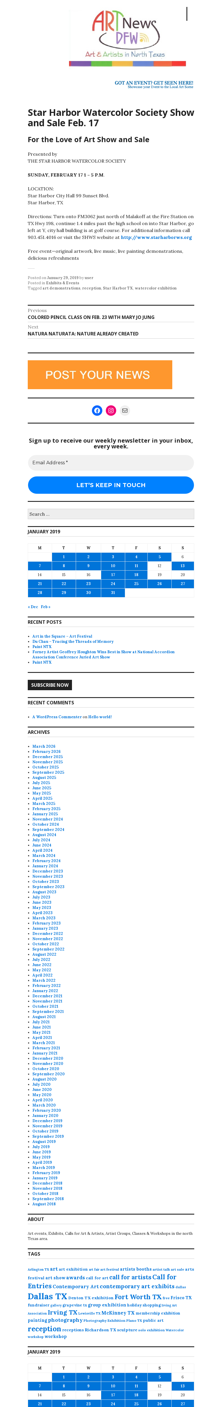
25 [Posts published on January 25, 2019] (136, 583)
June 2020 (42, 1089)
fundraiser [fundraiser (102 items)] (38, 1305)
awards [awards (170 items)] (75, 1277)
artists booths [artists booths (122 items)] (136, 1269)
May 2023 (41, 907)
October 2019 (45, 1131)
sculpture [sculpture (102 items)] (127, 1329)
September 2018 (48, 1198)
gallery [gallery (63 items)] (56, 1305)
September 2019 (48, 1136)
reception (91, 288)
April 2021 (42, 1037)
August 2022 (44, 954)
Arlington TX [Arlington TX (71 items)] (38, 1269)
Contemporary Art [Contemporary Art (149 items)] (76, 1286)
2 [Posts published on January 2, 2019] (88, 556)
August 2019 (44, 1141)
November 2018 (47, 1188)
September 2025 (48, 772)
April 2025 (42, 798)
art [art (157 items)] (54, 1269)
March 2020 (44, 1105)
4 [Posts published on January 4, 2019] (136, 556)
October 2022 (45, 944)
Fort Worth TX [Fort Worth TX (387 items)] (138, 1297)
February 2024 (46, 860)
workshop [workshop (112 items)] (56, 1336)
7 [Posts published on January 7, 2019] (40, 565)
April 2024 (42, 850)
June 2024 (41, 845)
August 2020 (44, 1079)
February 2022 (46, 985)
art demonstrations (61, 288)
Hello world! (100, 716)
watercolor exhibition (156, 288)
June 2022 (41, 964)
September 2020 (48, 1074)
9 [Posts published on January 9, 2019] (88, 565)
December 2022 (47, 933)
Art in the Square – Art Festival (62, 636)
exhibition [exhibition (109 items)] (103, 1297)
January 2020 (45, 1115)
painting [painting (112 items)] (37, 1320)
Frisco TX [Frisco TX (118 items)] (181, 1297)
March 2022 (44, 980)
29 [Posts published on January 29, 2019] (64, 592)
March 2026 (44, 746)
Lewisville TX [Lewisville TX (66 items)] (89, 1313)
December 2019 (47, 1120)
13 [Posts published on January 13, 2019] (183, 565)
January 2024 (45, 866)
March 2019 (43, 1167)
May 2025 (41, 793)
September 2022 (48, 949)
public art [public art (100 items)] (153, 1320)
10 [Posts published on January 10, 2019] (113, 565)
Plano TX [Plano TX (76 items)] (134, 1320)
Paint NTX (42, 646)
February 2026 (46, 751)
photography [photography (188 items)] (65, 1320)
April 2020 (42, 1100)
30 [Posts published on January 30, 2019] (88, 592)
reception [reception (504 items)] (44, 1328)
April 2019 (42, 1162)
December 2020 (47, 1058)
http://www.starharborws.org (156, 237)
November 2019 (47, 1126)
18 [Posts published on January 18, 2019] (136, 574)
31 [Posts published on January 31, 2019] (113, 592)
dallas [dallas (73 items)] (180, 1287)
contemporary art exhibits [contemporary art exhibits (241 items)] (137, 1286)
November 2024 (47, 819)
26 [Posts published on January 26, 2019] (159, 583)
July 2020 (41, 1084)
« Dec (33, 606)
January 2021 (45, 1053)
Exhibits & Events (62, 283)
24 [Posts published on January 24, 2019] (113, 583)
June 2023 (41, 902)
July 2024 (41, 840)
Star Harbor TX (118, 288)
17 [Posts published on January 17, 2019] (113, 574)
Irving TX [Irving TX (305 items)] (62, 1312)
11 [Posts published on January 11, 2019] (136, 565)
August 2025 (44, 777)
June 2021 (41, 1027)
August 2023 (44, 892)
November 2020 (47, 1063)
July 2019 (41, 1146)
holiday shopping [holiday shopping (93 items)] (144, 1305)
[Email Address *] (111, 463)
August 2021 (44, 1016)
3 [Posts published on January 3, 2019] (113, 556)
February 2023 (46, 923)
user (89, 277)
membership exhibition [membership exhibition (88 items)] (158, 1313)
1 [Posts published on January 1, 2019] (64, 556)
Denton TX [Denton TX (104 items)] (79, 1297)
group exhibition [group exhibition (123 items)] (107, 1305)
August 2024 (44, 834)
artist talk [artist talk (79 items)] (161, 1269)
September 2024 (48, 829)
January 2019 (45, 1178)
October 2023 (45, 881)
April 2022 (42, 975)
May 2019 (41, 1157)
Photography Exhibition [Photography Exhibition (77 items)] (104, 1320)
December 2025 (47, 756)
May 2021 (41, 1032)
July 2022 (41, 959)
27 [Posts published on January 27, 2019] (183, 583)
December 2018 (47, 1183)
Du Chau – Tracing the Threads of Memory (73, 641)
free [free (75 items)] (166, 1298)
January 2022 (45, 990)
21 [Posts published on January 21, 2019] (40, 583)
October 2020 (45, 1068)
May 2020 (41, 1094)
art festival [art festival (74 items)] (109, 1269)
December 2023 (47, 871)
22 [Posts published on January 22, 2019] (64, 583)
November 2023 (47, 876)
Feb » (46, 606)
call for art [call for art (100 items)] (97, 1277)
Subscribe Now (50, 685)
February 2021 (46, 1048)
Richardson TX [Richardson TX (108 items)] (100, 1329)
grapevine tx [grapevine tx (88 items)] (74, 1305)
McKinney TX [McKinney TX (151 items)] (118, 1313)
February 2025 (46, 808)
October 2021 (45, 1006)
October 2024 (45, 824)
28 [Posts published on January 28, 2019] (40, 592)
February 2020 (46, 1110)
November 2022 (47, 938)
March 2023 (44, 918)
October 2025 (45, 767)
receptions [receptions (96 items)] (73, 1329)
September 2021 (48, 1011)
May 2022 (41, 970)
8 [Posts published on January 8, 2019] (64, 565)
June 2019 (41, 1152)
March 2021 (43, 1042)
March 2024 (44, 855)
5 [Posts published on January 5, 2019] (160, 556)
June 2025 (41, 788)
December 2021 (47, 996)
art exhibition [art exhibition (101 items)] (73, 1269)
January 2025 (45, 814)
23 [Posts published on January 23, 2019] (88, 583)
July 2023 (41, 897)
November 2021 (47, 1001)
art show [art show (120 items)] (55, 1277)
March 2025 (43, 803)
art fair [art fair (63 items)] (94, 1269)
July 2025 (41, 782)
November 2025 (47, 762)
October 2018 (45, 1193)
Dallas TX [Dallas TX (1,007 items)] (47, 1296)
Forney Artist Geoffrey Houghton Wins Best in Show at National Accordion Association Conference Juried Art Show (103, 654)
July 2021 (41, 1022)
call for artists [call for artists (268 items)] (130, 1277)
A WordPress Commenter (57, 716)
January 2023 (45, 928)
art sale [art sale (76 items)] (177, 1269)
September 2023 (48, 886)
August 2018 (44, 1204)
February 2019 (46, 1172)
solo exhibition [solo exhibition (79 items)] (151, 1330)
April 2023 (42, 912)
